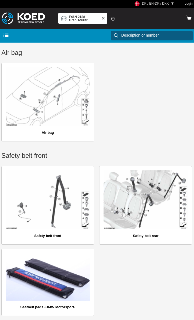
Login (189, 3)
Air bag (48, 133)
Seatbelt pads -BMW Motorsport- (47, 307)
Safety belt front (47, 236)
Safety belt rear (146, 236)
